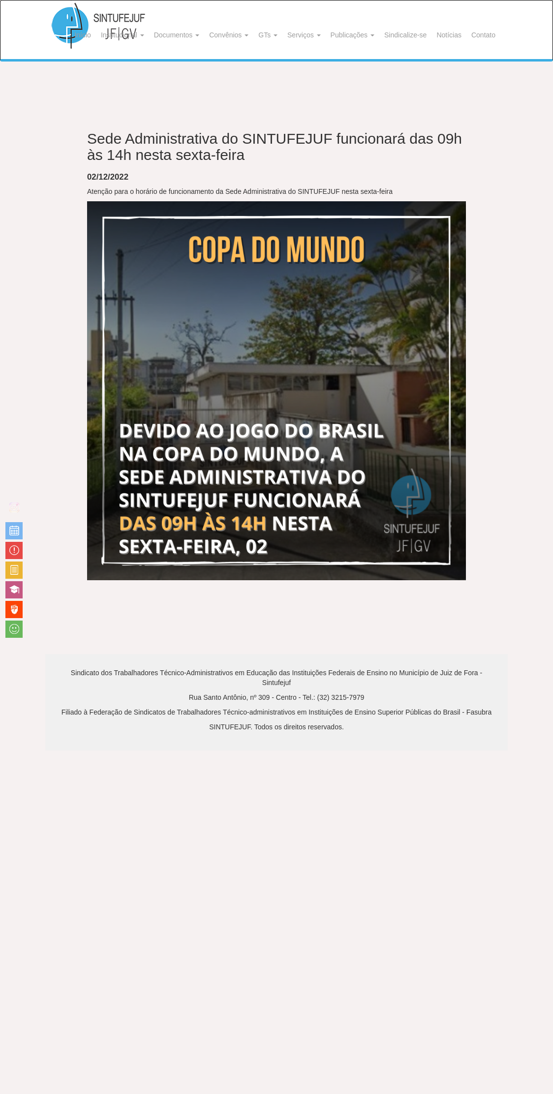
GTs (267, 35)
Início (82, 35)
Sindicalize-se (405, 35)
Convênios (228, 35)
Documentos (176, 35)
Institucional (122, 35)
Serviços (304, 35)
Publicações (352, 35)
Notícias (448, 35)
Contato (483, 35)
